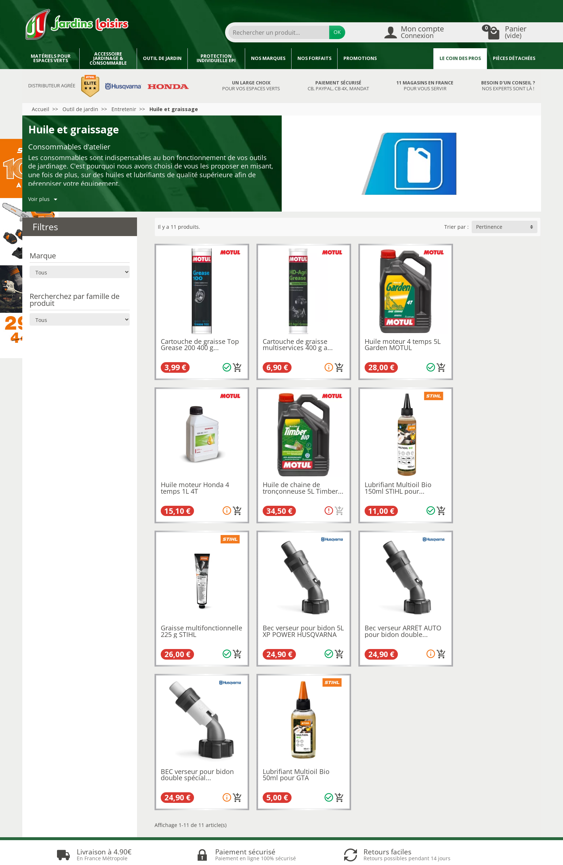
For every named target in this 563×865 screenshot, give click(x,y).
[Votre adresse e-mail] (264, 814)
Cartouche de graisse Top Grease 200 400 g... (200, 341)
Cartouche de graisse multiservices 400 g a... (294, 341)
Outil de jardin (162, 58)
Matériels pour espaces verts (51, 58)
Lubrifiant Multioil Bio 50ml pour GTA (391, 620)
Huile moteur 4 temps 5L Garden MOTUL (396, 341)
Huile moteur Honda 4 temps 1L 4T (490, 341)
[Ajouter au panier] (233, 363)
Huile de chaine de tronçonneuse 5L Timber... (189, 483)
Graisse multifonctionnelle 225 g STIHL (395, 483)
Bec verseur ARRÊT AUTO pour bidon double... (199, 620)
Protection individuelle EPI (216, 58)
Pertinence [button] (489, 226)
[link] (481, 823)
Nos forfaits (314, 58)
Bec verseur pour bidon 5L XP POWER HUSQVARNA (492, 483)
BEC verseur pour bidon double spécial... (295, 620)
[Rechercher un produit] (278, 32)
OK (337, 32)
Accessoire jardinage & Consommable (108, 58)
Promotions (360, 58)
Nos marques (268, 58)
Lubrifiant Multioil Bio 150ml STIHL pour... (292, 480)
